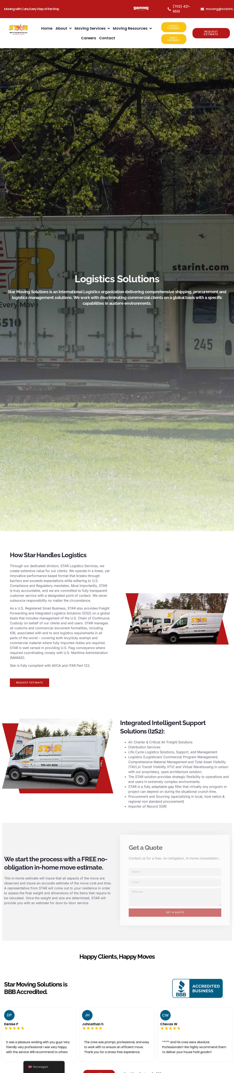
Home (46, 28)
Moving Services (92, 28)
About (64, 28)
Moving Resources (132, 28)
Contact (107, 38)
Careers (88, 38)
